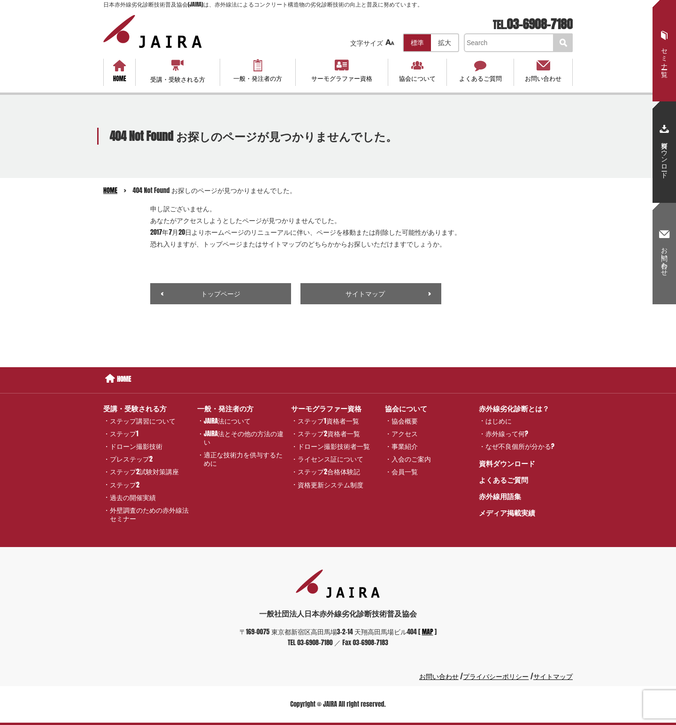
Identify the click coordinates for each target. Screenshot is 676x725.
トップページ (220, 294)
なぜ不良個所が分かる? (519, 446)
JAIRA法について (227, 420)
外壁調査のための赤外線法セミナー (149, 514)
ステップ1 (124, 434)
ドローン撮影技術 (136, 446)
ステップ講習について (143, 420)
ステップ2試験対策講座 (144, 472)
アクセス (405, 434)
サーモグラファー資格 (341, 71)
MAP (427, 632)
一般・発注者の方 (258, 71)
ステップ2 (124, 484)
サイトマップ (365, 294)
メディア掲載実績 (507, 512)
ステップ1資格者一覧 (328, 420)
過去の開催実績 (133, 497)
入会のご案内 (411, 459)
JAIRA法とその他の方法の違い (244, 438)
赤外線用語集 (500, 496)
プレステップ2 (131, 459)
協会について (417, 71)
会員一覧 (405, 472)
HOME (119, 71)
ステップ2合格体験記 (329, 472)
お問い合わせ (543, 71)
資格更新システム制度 (330, 484)
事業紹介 (405, 446)
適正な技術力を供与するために (243, 459)
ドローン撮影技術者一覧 (334, 446)
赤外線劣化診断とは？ (514, 408)
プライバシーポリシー (496, 676)
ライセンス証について (330, 459)
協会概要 (405, 420)
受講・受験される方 (178, 71)
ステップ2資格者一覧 (329, 434)
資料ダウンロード (507, 463)
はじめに (498, 420)
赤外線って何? (506, 434)
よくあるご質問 (480, 71)
